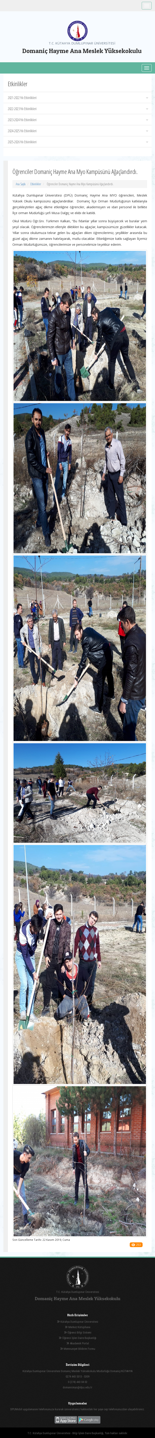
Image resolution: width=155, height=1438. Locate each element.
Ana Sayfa (20, 184)
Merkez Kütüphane (77, 1327)
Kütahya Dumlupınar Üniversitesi (77, 1321)
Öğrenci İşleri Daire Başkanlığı (77, 1338)
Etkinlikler (35, 184)
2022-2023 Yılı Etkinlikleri (78, 108)
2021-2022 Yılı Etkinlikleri (78, 97)
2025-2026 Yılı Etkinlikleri (78, 141)
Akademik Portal (77, 1343)
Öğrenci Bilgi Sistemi (77, 1332)
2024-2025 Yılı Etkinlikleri (78, 130)
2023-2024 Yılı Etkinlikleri (78, 119)
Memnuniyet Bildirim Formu (77, 1348)
